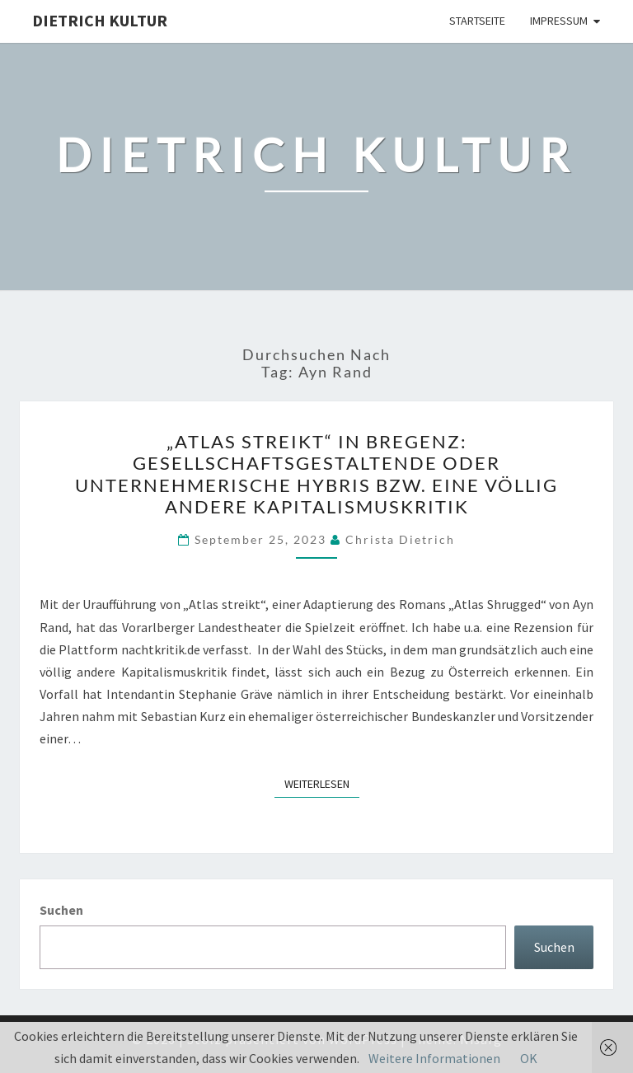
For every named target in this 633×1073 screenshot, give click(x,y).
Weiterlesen (321, 783)
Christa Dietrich (400, 539)
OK (528, 1058)
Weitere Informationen (434, 1058)
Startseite (477, 20)
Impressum (559, 20)
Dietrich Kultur (99, 20)
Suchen (61, 910)
